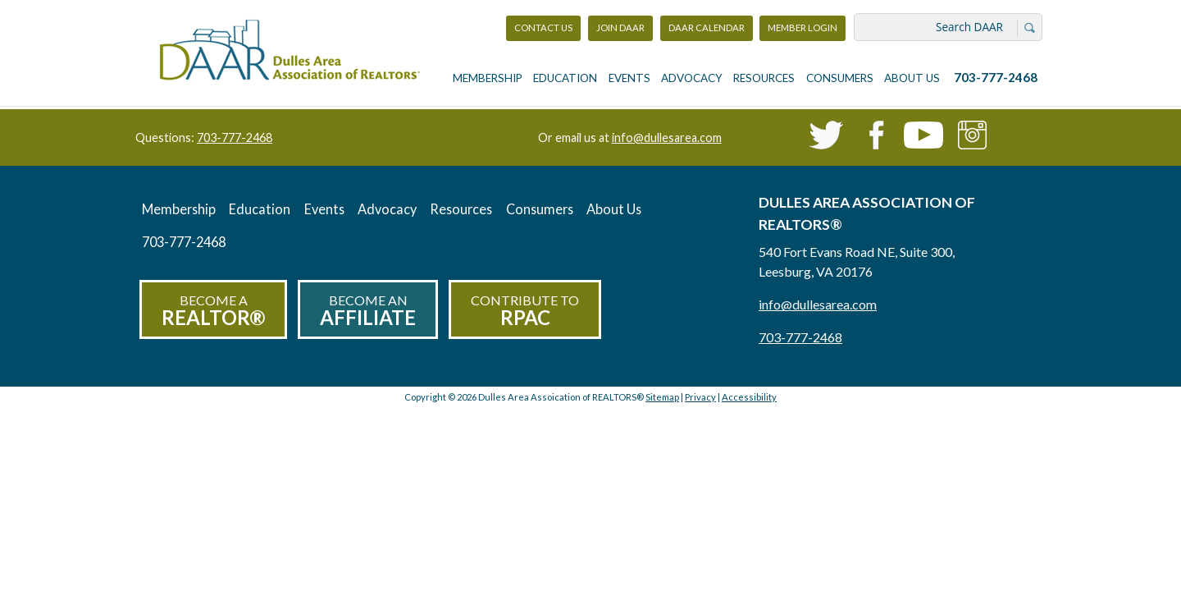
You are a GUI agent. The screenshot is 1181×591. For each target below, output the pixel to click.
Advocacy (692, 78)
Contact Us (543, 27)
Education (565, 78)
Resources (764, 78)
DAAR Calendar (706, 27)
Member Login (802, 31)
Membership (487, 78)
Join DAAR (620, 27)
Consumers (839, 78)
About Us (912, 78)
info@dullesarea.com (667, 137)
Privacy (700, 397)
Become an (368, 310)
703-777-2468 (995, 77)
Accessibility (749, 397)
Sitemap (662, 397)
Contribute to (525, 310)
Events (629, 78)
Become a (213, 310)
